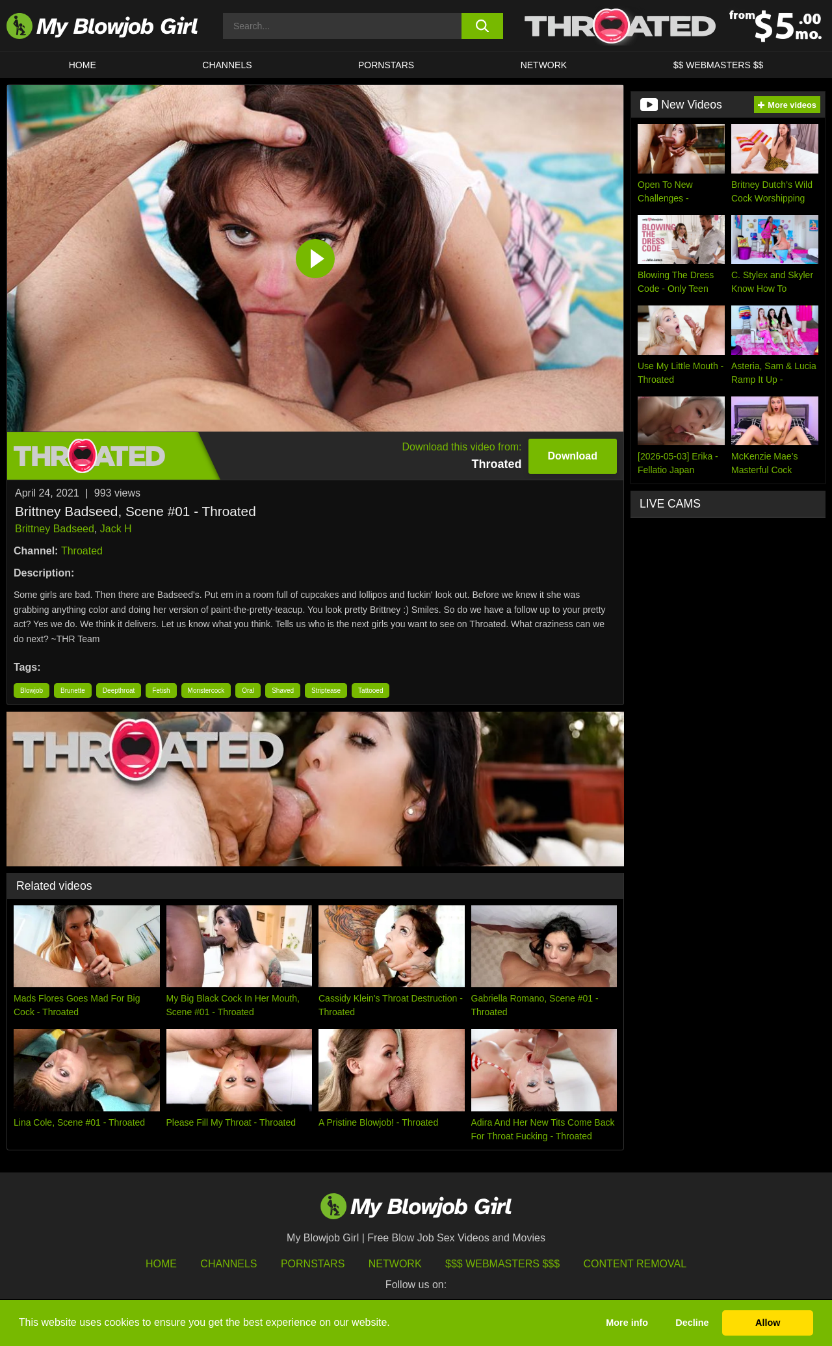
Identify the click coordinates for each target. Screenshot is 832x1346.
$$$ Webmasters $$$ (502, 1263)
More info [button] (627, 1322)
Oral (248, 690)
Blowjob (31, 690)
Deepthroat (119, 690)
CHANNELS (227, 65)
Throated (82, 550)
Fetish (161, 690)
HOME (82, 65)
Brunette (72, 690)
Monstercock (206, 690)
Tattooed (370, 690)
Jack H (116, 528)
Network (544, 65)
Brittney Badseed (54, 528)
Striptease (326, 690)
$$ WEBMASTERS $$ (718, 65)
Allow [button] (767, 1322)
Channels (228, 1263)
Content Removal (635, 1263)
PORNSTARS (386, 65)
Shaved (283, 690)
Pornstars (312, 1263)
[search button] (483, 26)
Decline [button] (691, 1322)
